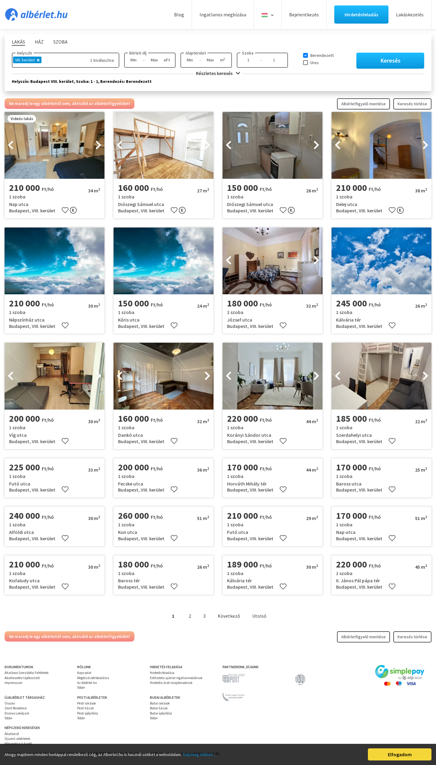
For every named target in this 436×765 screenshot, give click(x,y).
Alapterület (196, 53)
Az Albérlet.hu (87, 683)
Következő (229, 616)
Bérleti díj (138, 53)
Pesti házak (85, 708)
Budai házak (159, 708)
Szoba (247, 53)
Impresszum (13, 683)
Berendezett (322, 55)
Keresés (390, 60)
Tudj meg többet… (199, 754)
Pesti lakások (86, 703)
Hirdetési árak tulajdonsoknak (171, 683)
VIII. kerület (27, 60)
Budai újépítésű (161, 713)
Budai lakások (160, 703)
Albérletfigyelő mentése (363, 103)
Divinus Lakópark (17, 713)
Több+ (81, 687)
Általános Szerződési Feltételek (27, 673)
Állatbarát (12, 734)
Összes (10, 703)
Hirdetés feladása (162, 673)
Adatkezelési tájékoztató (22, 678)
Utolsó (259, 616)
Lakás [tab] (18, 42)
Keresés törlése (412, 103)
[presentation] (11, 145)
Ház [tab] (39, 42)
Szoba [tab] (60, 42)
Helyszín (24, 53)
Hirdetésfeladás (361, 14)
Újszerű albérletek (17, 739)
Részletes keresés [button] (218, 73)
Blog (179, 14)
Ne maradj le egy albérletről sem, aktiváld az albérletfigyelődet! (69, 103)
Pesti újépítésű (87, 713)
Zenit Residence (16, 708)
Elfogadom (400, 754)
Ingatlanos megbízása (223, 14)
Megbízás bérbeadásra (93, 678)
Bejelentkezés (304, 14)
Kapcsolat (84, 673)
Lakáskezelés (410, 14)
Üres (314, 62)
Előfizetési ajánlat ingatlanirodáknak (176, 678)
